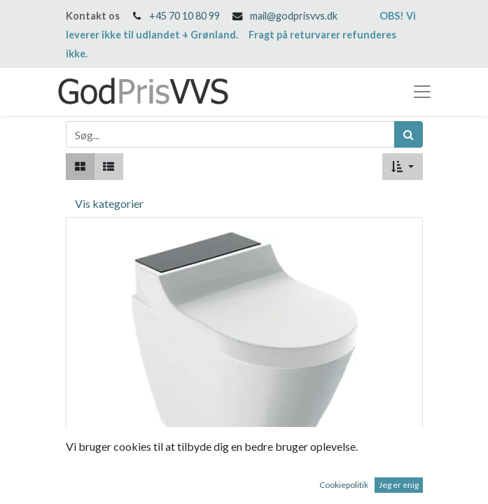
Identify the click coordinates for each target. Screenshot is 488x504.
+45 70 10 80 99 (184, 16)
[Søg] (408, 134)
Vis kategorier (109, 203)
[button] (402, 166)
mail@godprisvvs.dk (293, 16)
